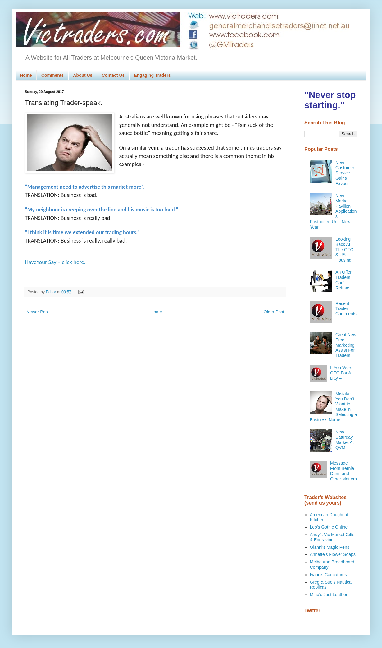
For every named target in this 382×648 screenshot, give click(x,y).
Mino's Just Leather (329, 594)
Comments (52, 75)
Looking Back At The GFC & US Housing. (344, 249)
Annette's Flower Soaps (333, 554)
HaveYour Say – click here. (55, 262)
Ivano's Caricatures (328, 574)
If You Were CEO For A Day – (341, 373)
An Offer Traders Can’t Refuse (343, 280)
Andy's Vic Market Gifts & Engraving (332, 537)
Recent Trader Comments (346, 309)
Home (26, 75)
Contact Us (113, 75)
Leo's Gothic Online (329, 527)
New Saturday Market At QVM (344, 439)
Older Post (274, 311)
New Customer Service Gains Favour (344, 173)
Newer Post (37, 311)
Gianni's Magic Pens (329, 547)
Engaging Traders (152, 75)
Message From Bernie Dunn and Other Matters (343, 471)
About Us (82, 75)
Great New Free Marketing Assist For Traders (345, 345)
